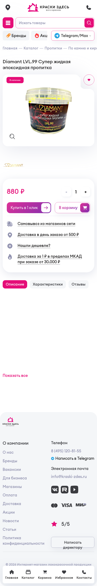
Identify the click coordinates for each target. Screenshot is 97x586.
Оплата (10, 495)
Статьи (9, 529)
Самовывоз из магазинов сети (46, 223)
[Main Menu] (8, 22)
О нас (8, 452)
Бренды (10, 460)
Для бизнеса (15, 478)
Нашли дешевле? (34, 245)
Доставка (12, 503)
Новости (11, 520)
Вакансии (12, 469)
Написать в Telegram (72, 458)
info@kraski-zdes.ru (69, 476)
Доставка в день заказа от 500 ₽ (48, 234)
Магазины (12, 486)
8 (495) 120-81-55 (66, 450)
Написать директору (72, 544)
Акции (9, 512)
